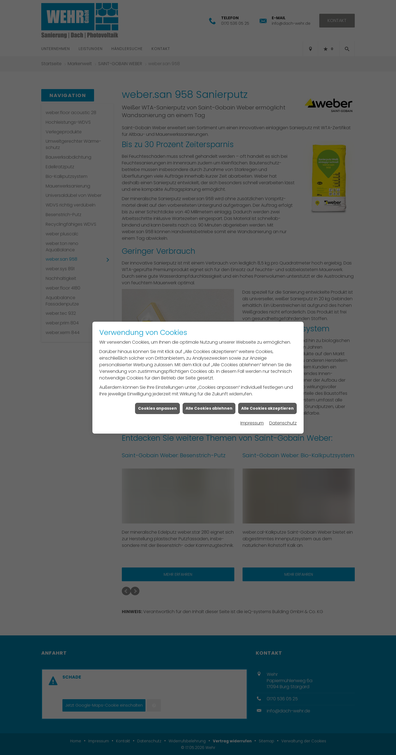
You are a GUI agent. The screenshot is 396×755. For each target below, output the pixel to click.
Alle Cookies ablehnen (209, 405)
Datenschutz (283, 420)
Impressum (252, 420)
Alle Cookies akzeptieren (267, 405)
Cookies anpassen (157, 405)
